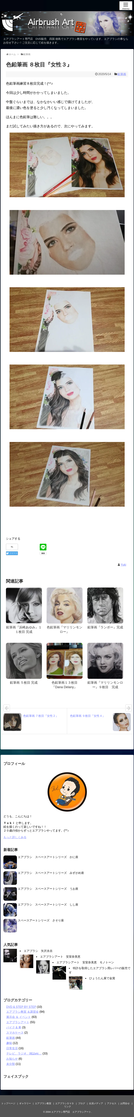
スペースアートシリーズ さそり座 (41, 920)
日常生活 (12, 1048)
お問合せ (125, 1103)
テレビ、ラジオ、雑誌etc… (24, 1053)
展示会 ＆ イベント (18, 1016)
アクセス (111, 1103)
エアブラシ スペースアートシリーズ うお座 (48, 888)
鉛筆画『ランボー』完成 (105, 627)
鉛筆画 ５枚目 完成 (24, 682)
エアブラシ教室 (43, 1103)
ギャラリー (25, 1103)
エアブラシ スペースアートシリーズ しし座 (48, 904)
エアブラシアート (17, 1022)
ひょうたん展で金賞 (102, 978)
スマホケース (15, 1032)
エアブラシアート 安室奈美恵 (60, 956)
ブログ (81, 1103)
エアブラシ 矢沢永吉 (38, 950)
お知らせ (12, 1058)
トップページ (8, 1103)
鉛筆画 (121, 74)
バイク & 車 (13, 1027)
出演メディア (96, 1103)
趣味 (9, 1043)
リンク (67, 1106)
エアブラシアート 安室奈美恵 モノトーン (85, 962)
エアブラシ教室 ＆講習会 (22, 1011)
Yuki (123, 564)
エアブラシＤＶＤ (64, 1103)
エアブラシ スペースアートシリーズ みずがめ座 (51, 872)
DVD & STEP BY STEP (21, 1006)
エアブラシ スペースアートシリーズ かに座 (48, 857)
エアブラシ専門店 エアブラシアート (71, 1112)
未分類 (10, 1063)
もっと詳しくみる (14, 837)
